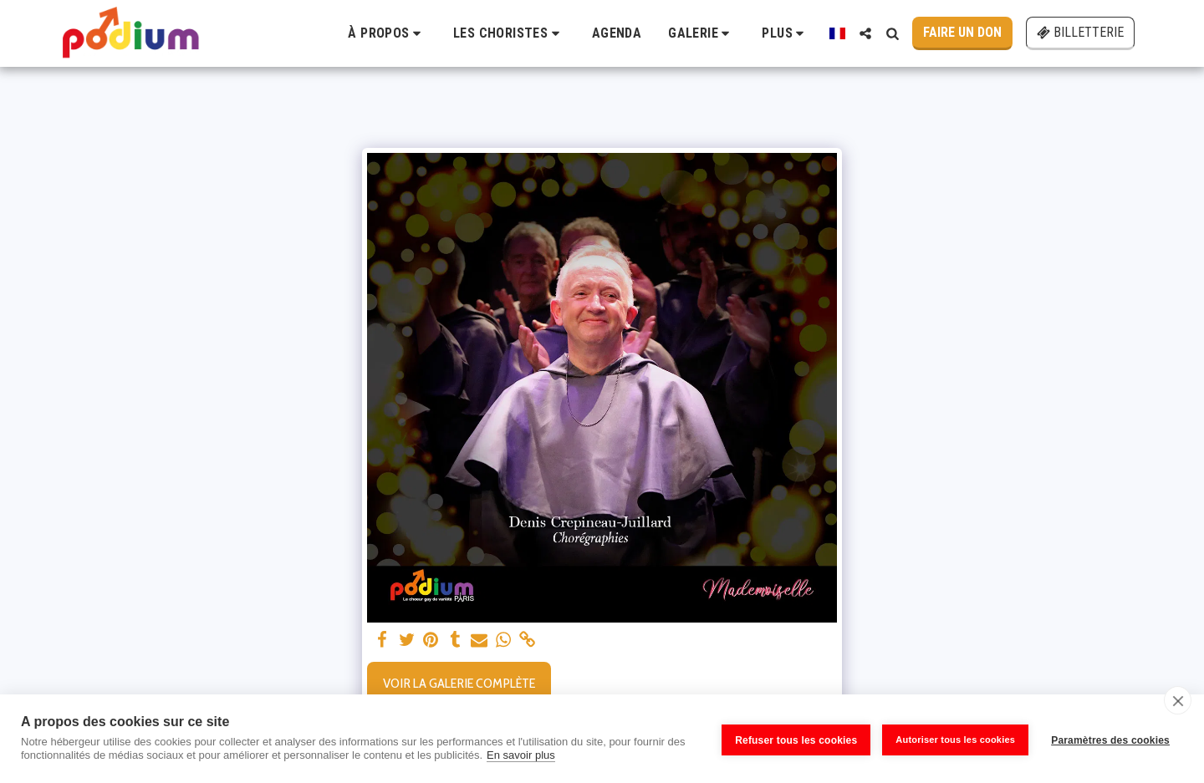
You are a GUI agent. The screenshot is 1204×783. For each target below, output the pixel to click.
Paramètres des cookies (1110, 739)
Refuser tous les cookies (793, 739)
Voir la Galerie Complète (459, 682)
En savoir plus (521, 755)
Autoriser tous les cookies (953, 739)
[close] (1177, 700)
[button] (387, 33)
